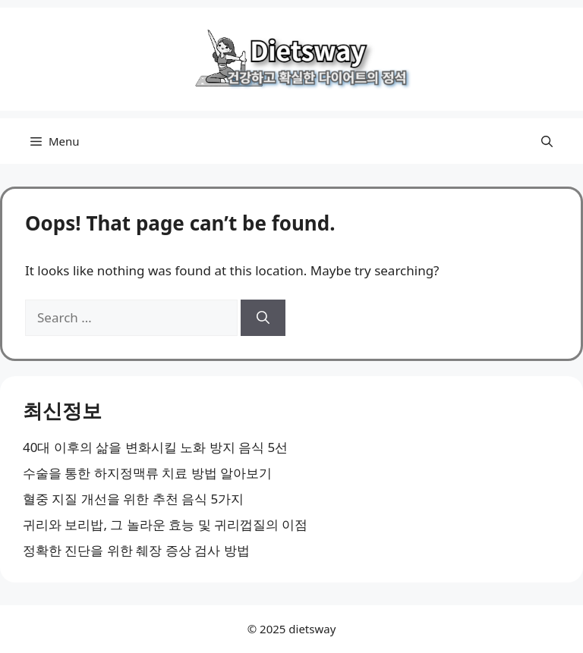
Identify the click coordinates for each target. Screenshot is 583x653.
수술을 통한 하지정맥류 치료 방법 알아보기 (147, 473)
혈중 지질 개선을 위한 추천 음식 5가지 (133, 498)
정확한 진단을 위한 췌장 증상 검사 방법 (136, 550)
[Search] (263, 318)
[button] (547, 141)
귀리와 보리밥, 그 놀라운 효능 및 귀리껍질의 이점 (165, 524)
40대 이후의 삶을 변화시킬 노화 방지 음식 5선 (155, 447)
